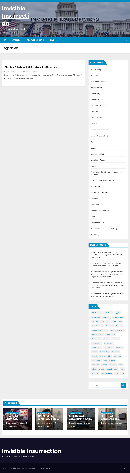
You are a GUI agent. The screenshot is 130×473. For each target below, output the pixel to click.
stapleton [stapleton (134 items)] (95, 365)
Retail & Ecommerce (100, 193)
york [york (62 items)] (122, 373)
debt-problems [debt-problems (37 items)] (97, 326)
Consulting (95, 94)
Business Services (99, 82)
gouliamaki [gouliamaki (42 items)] (110, 334)
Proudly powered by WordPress (13, 468)
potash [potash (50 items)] (94, 352)
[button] (126, 40)
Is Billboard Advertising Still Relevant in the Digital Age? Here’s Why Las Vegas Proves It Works (107, 274)
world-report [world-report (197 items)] (106, 373)
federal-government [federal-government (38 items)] (100, 330)
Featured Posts (35, 40)
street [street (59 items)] (104, 365)
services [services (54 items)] (117, 356)
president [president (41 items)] (116, 352)
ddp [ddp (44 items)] (120, 321)
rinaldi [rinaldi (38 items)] (94, 356)
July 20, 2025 (77, 423)
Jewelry (94, 142)
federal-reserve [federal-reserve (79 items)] (116, 330)
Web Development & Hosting (104, 229)
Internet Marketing (99, 136)
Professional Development (103, 180)
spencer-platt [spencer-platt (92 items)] (109, 360)
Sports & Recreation (100, 211)
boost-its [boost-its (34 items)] (106, 317)
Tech (93, 217)
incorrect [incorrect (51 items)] (115, 339)
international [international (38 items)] (96, 343)
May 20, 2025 (108, 423)
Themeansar (45, 468)
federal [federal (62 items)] (119, 326)
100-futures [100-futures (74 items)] (96, 313)
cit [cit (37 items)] (108, 321)
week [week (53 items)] (122, 369)
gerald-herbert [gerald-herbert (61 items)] (97, 334)
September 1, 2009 (14, 71)
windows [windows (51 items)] (95, 373)
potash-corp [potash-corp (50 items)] (104, 352)
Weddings (95, 235)
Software (95, 205)
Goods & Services (99, 118)
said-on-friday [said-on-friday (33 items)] (105, 356)
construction (96, 88)
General (94, 112)
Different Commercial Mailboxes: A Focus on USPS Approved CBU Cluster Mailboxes (108, 285)
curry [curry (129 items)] (113, 321)
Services (94, 199)
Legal (93, 148)
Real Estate (96, 186)
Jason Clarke (30, 71)
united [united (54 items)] (101, 369)
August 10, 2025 (46, 423)
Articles (16, 40)
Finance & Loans (98, 106)
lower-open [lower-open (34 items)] (96, 347)
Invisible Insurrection (15, 16)
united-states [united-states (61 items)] (112, 369)
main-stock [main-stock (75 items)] (108, 347)
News (51, 40)
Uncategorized (97, 223)
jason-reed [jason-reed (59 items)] (109, 343)
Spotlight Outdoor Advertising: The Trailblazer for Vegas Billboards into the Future (107, 254)
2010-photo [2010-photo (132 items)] (108, 313)
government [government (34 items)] (96, 339)
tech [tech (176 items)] (121, 365)
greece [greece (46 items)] (106, 339)
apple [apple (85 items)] (117, 313)
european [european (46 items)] (110, 326)
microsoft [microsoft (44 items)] (119, 347)
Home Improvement (100, 130)
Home (125, 468)
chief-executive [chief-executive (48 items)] (98, 321)
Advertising (96, 69)
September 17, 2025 (16, 423)
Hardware (95, 124)
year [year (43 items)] (116, 373)
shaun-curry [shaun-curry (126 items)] (96, 360)
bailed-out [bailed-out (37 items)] (96, 317)
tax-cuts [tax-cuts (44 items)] (112, 365)
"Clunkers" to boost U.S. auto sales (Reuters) (30, 67)
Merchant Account (99, 160)
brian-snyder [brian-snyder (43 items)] (118, 317)
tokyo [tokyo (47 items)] (94, 369)
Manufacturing (97, 154)
